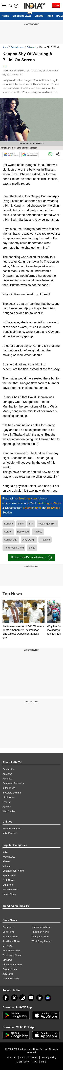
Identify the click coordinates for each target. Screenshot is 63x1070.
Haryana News (10, 936)
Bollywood (31, 47)
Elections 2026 (21, 15)
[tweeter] (14, 997)
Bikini (21, 523)
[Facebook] (6, 997)
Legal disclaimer (28, 1057)
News (5, 47)
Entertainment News (13, 870)
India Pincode (10, 833)
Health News (9, 894)
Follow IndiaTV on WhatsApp (31, 558)
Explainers (8, 884)
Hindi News (8, 797)
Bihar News (9, 927)
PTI (4, 66)
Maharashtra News (41, 927)
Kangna (8, 523)
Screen (8, 531)
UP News (7, 960)
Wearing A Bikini (47, 523)
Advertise (7, 778)
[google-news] (48, 997)
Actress (38, 531)
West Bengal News (41, 941)
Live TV (6, 802)
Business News (11, 889)
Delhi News (8, 931)
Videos (39, 15)
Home (5, 15)
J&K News (8, 974)
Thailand (45, 539)
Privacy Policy (48, 1057)
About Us (7, 774)
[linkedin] (39, 997)
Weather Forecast (12, 828)
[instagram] (22, 997)
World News (9, 856)
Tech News (8, 880)
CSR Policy (23, 1061)
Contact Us (8, 769)
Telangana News (40, 936)
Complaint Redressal (13, 783)
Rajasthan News (40, 931)
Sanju (32, 547)
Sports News (9, 875)
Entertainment (17, 47)
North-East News (11, 950)
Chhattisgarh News (12, 964)
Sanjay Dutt (10, 539)
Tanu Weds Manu (14, 547)
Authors (7, 806)
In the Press (9, 788)
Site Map (11, 1057)
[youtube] (31, 997)
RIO (35, 1061)
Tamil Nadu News (12, 955)
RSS (43, 1061)
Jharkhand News (11, 941)
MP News (8, 946)
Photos (6, 861)
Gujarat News (10, 969)
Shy (31, 523)
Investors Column (12, 792)
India (50, 15)
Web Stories (9, 811)
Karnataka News (11, 978)
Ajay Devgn (28, 539)
